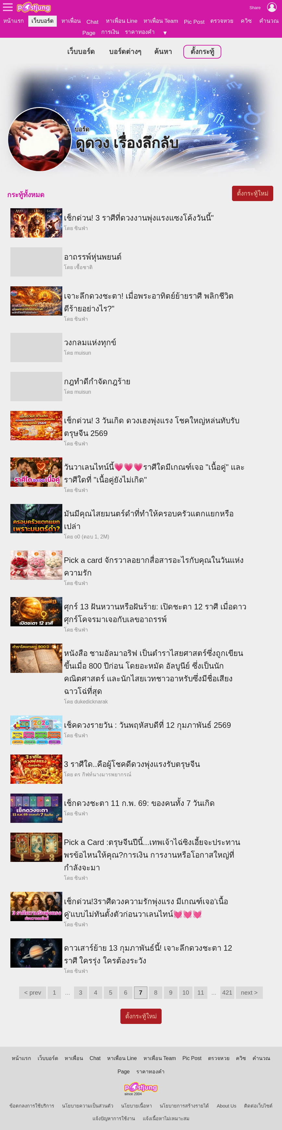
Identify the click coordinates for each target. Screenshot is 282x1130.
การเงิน (110, 32)
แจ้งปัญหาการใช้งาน (113, 1118)
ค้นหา (163, 51)
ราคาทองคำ (140, 32)
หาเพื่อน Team (160, 21)
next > (249, 992)
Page (88, 33)
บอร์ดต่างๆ (125, 51)
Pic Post (194, 22)
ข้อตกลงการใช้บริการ (31, 1105)
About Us (226, 1105)
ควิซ (246, 21)
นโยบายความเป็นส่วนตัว (87, 1105)
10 (185, 992)
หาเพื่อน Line (122, 21)
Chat (93, 22)
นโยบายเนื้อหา (136, 1105)
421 (227, 992)
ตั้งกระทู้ (202, 51)
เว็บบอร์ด (42, 21)
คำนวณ (269, 21)
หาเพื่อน (71, 21)
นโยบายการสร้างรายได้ (184, 1105)
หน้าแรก (13, 21)
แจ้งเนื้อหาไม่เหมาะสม (166, 1118)
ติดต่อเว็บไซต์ (258, 1105)
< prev (32, 992)
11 (200, 992)
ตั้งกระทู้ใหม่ (252, 193)
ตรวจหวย (221, 21)
